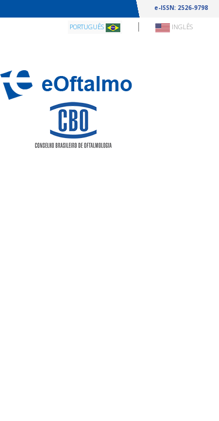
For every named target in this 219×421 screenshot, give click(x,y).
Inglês (174, 27)
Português (94, 27)
